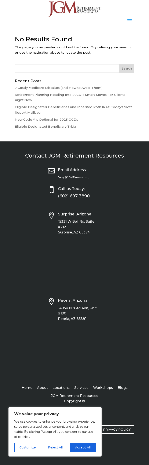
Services (81, 388)
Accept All (83, 447)
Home (27, 388)
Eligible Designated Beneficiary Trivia (45, 126)
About (42, 388)
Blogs (123, 388)
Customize (27, 447)
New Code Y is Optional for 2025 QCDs (46, 119)
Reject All (55, 447)
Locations (61, 388)
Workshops (103, 388)
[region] (55, 432)
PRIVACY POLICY (117, 429)
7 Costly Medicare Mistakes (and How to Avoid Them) (59, 88)
